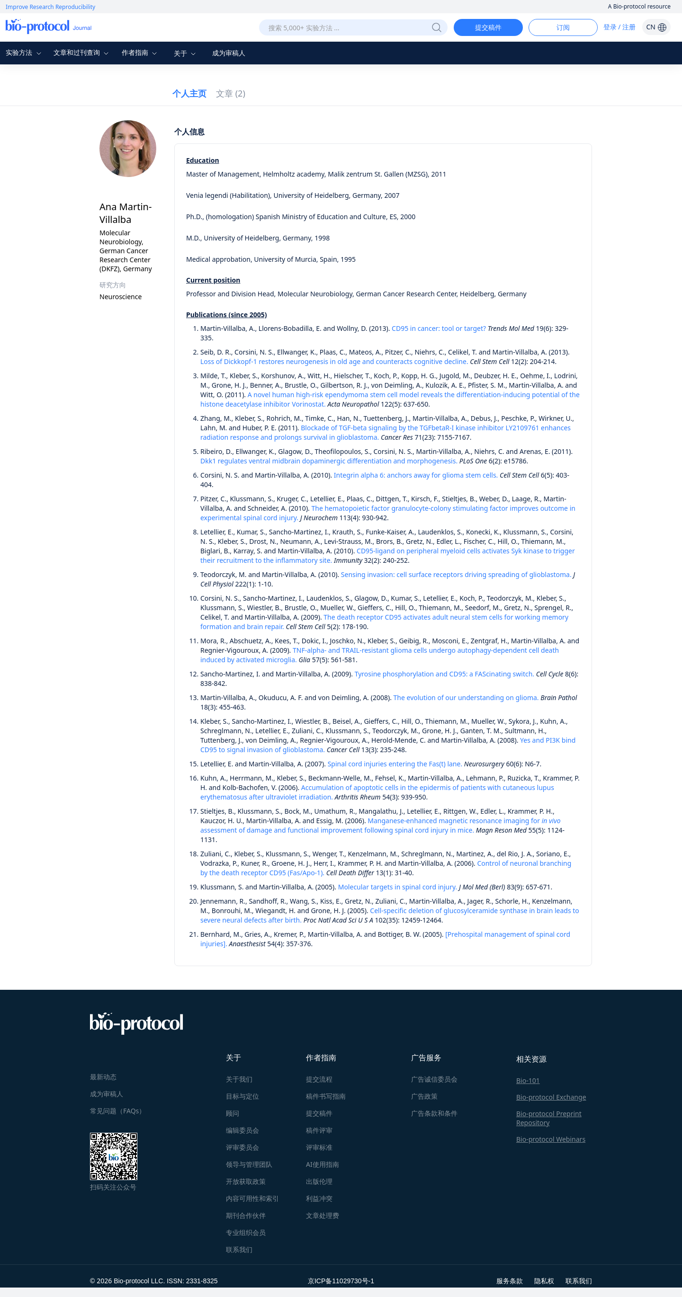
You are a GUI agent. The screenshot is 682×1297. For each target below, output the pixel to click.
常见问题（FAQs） (117, 1110)
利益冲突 (319, 1198)
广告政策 (424, 1096)
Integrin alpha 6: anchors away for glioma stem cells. (416, 475)
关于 (186, 53)
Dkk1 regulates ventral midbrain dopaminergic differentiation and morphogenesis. (329, 460)
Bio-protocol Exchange (551, 1097)
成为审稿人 (228, 52)
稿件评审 (319, 1130)
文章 (230, 93)
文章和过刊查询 (82, 52)
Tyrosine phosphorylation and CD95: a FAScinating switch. (443, 673)
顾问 (232, 1113)
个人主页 (189, 93)
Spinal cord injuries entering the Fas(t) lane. (395, 763)
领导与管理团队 (249, 1164)
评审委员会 (242, 1147)
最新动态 (103, 1076)
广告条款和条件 (434, 1113)
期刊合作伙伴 (246, 1215)
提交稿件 (488, 27)
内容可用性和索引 (252, 1198)
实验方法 (25, 52)
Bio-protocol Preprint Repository (549, 1118)
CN (656, 26)
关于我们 (239, 1079)
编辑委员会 (242, 1130)
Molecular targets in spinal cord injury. (398, 886)
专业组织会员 (246, 1232)
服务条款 (509, 1280)
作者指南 (141, 52)
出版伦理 (319, 1181)
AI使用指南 (322, 1164)
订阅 (563, 27)
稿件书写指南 (326, 1096)
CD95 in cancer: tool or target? (439, 328)
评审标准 (319, 1147)
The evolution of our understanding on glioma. (466, 697)
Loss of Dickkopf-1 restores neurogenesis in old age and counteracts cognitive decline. (334, 361)
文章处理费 (322, 1215)
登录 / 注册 (619, 26)
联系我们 (239, 1249)
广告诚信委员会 (434, 1079)
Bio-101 (528, 1080)
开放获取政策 (246, 1181)
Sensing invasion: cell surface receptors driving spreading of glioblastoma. (456, 574)
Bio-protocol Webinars (550, 1139)
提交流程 (319, 1079)
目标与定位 (242, 1096)
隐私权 (544, 1280)
